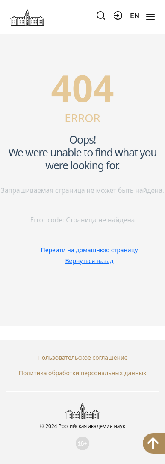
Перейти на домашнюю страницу (89, 250)
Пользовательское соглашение (83, 357)
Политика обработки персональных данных (82, 373)
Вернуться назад (89, 261)
